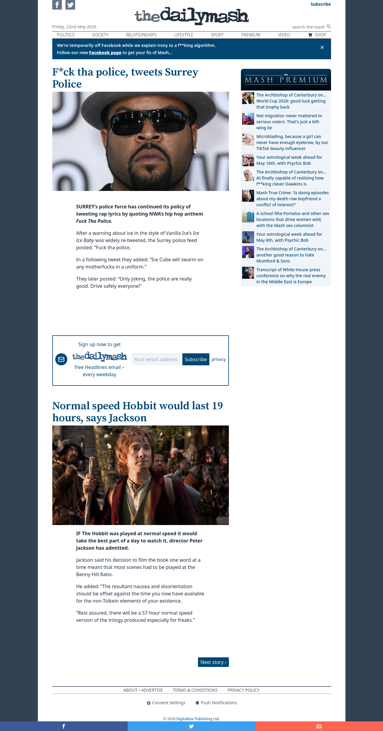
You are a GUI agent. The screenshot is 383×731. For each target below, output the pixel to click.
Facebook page (105, 52)
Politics (66, 35)
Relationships (141, 35)
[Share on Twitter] (191, 726)
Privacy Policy (243, 690)
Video (284, 35)
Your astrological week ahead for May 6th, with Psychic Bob (289, 237)
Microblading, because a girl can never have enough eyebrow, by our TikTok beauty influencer (292, 142)
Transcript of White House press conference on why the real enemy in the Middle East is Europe (291, 275)
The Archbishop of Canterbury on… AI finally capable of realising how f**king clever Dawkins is (292, 178)
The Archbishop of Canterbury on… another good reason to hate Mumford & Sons (292, 255)
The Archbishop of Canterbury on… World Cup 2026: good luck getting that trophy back (292, 101)
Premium (251, 35)
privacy (219, 359)
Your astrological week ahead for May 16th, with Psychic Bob (289, 160)
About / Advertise (143, 690)
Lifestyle (183, 35)
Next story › (213, 662)
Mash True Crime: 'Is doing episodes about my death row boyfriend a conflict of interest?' (293, 198)
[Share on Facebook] (64, 726)
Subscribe (196, 359)
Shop (317, 35)
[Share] (319, 726)
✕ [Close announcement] (322, 47)
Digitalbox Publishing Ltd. (198, 718)
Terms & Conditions (195, 690)
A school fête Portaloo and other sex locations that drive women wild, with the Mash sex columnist (293, 219)
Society (100, 35)
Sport (217, 35)
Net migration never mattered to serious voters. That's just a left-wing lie (289, 122)
